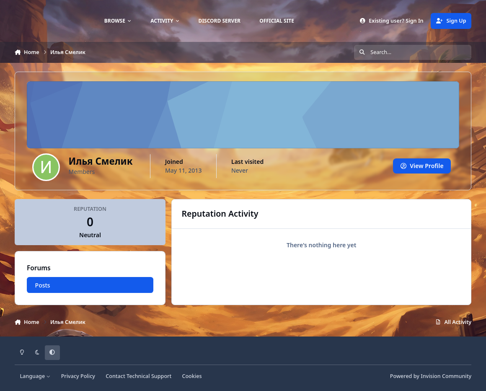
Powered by (430, 376)
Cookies (192, 376)
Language (35, 376)
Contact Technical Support (138, 376)
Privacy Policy (78, 376)
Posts (42, 285)
